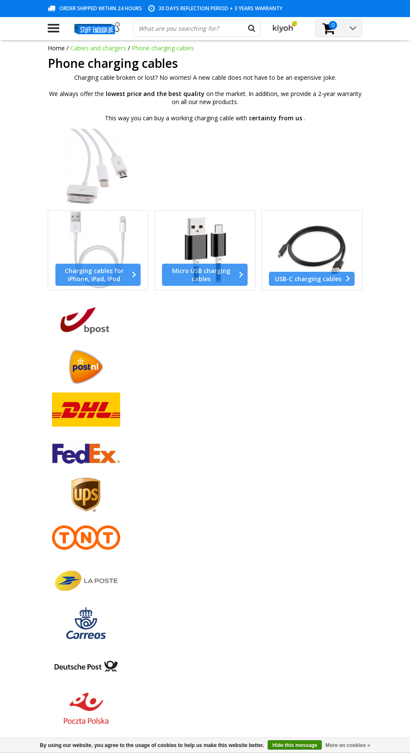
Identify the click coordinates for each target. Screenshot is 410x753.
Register (166, 462)
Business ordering (72, 550)
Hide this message (294, 745)
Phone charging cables (163, 48)
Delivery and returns (75, 540)
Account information (76, 530)
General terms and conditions (88, 462)
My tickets (169, 481)
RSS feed (60, 570)
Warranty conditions (75, 491)
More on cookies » (348, 745)
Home (56, 48)
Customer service (72, 501)
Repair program (69, 521)
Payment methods (73, 472)
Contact (58, 481)
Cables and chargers (98, 48)
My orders (169, 472)
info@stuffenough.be (290, 686)
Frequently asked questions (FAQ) (94, 560)
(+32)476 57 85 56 (312, 703)
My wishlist (170, 491)
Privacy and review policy (82, 511)
